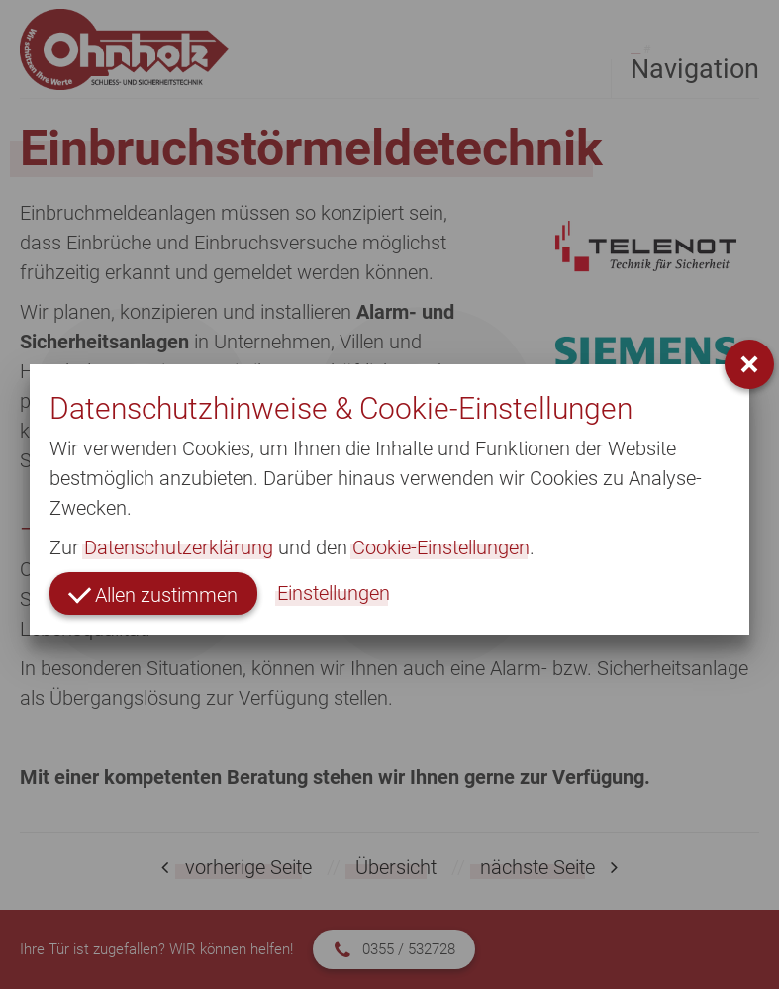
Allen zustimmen (153, 593)
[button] (749, 364)
